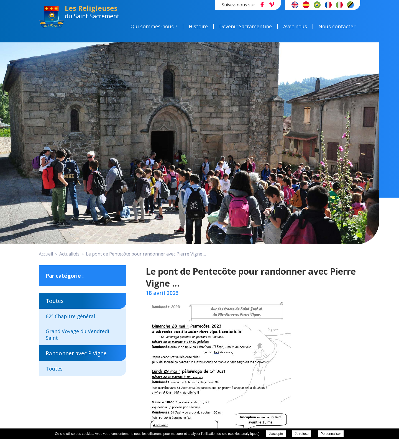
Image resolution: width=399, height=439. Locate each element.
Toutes (54, 301)
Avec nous (300, 26)
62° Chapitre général (70, 316)
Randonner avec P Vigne (76, 353)
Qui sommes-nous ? (158, 26)
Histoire (203, 26)
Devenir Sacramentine (250, 26)
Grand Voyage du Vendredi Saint (77, 334)
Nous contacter (341, 26)
